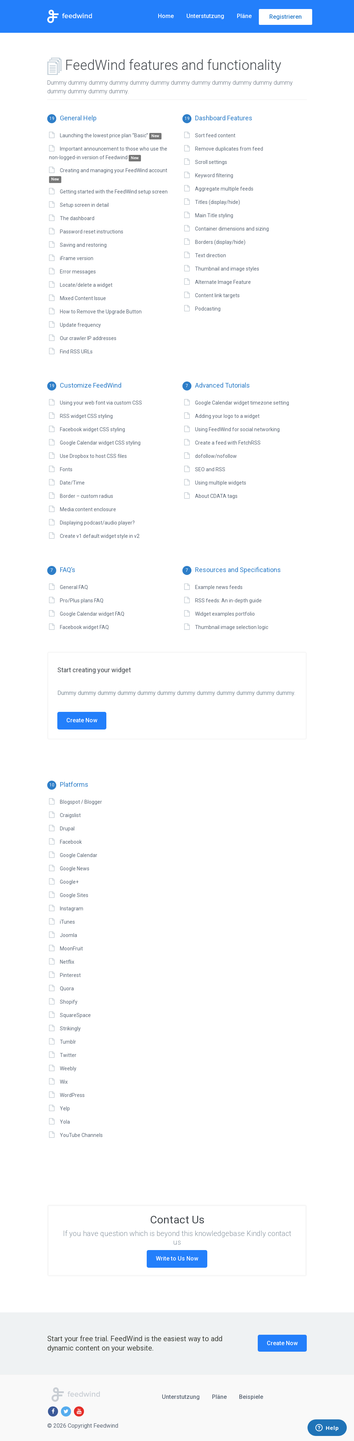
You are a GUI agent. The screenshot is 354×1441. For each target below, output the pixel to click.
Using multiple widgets (220, 483)
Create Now (81, 720)
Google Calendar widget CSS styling (100, 443)
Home (166, 16)
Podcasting (208, 309)
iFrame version (76, 258)
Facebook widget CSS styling (92, 429)
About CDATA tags (216, 496)
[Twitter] (66, 1411)
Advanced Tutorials (216, 385)
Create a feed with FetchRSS (228, 443)
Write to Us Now (177, 1258)
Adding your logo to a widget (227, 416)
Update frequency (80, 325)
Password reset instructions (91, 232)
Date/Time (72, 483)
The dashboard (77, 218)
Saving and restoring (83, 245)
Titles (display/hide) (217, 202)
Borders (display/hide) (220, 242)
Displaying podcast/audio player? (97, 523)
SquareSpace (75, 1015)
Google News (74, 868)
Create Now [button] (282, 1343)
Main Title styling (214, 215)
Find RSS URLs (76, 351)
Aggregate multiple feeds (224, 189)
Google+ (69, 882)
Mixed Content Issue (83, 298)
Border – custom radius (86, 496)
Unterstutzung (205, 16)
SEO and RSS (210, 469)
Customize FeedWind (84, 385)
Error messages (78, 272)
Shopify (69, 1002)
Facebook (71, 842)
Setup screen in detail (84, 205)
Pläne (244, 16)
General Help (72, 118)
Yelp (65, 1108)
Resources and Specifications (231, 570)
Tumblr (68, 1042)
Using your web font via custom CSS (101, 403)
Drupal (67, 828)
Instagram (71, 908)
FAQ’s (61, 570)
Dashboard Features (217, 118)
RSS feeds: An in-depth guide (228, 600)
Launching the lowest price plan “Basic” (110, 135)
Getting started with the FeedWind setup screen (114, 192)
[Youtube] (79, 1411)
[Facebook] (53, 1411)
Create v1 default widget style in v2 (100, 536)
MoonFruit (71, 948)
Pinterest (70, 975)
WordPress (72, 1095)
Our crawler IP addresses (88, 338)
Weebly (68, 1068)
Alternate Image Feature (223, 282)
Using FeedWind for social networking (237, 429)
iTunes (67, 922)
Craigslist (70, 815)
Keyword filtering (214, 175)
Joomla (68, 935)
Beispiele (251, 1396)
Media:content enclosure (88, 509)
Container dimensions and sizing (232, 229)
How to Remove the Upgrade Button (101, 311)
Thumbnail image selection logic (231, 627)
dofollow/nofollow (216, 456)
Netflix (67, 962)
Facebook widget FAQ (84, 627)
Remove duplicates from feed (229, 149)
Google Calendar (78, 855)
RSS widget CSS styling (86, 416)
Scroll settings (211, 162)
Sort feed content (215, 135)
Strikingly (70, 1028)
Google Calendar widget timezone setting (242, 403)
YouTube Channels (81, 1135)
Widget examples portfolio (225, 614)
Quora (67, 988)
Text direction (210, 255)
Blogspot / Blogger (81, 802)
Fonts (66, 469)
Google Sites (74, 895)
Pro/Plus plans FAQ (81, 600)
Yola (65, 1122)
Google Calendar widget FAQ (92, 614)
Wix (64, 1082)
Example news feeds (219, 587)
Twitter (68, 1055)
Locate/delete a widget (86, 285)
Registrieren (285, 16)
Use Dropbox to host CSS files (93, 456)
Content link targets (217, 295)
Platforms (67, 784)
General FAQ (74, 587)
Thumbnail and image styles (227, 269)
